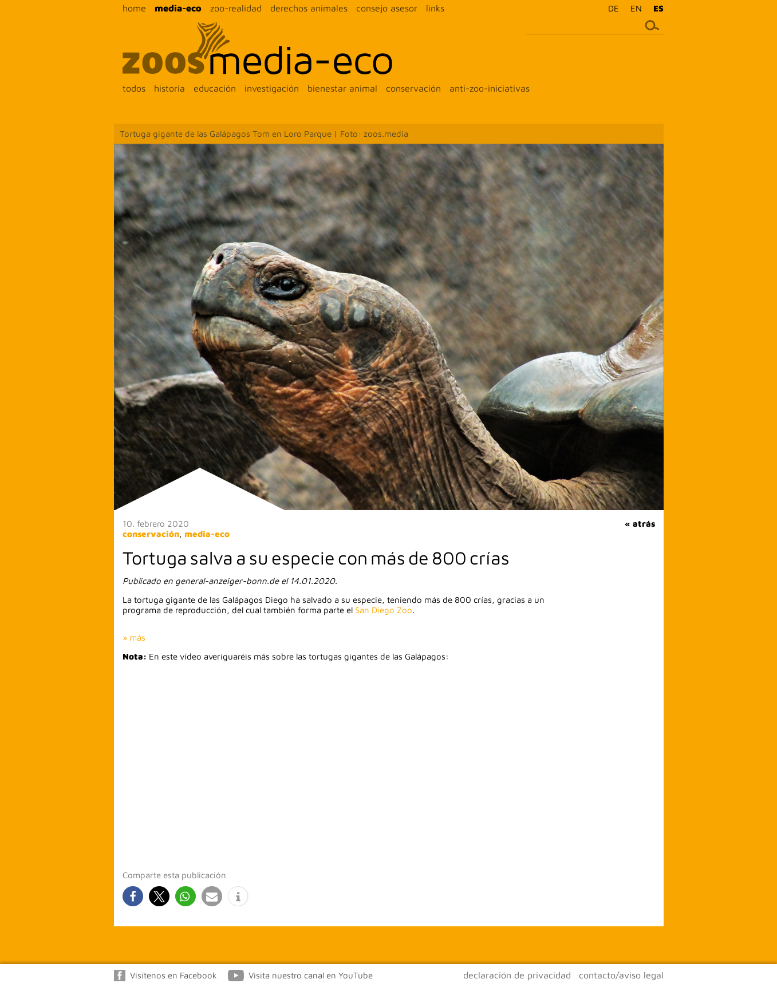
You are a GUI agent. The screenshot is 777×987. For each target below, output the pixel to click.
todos (134, 88)
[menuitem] (610, 8)
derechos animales (309, 8)
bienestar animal (342, 88)
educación (215, 88)
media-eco (178, 8)
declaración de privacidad (517, 975)
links (435, 8)
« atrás (640, 523)
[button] (133, 896)
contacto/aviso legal (621, 975)
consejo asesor (386, 8)
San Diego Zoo (383, 610)
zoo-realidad (236, 8)
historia (169, 88)
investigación (271, 88)
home (134, 8)
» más (134, 637)
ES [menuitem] (658, 8)
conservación (413, 88)
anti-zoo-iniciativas (489, 88)
